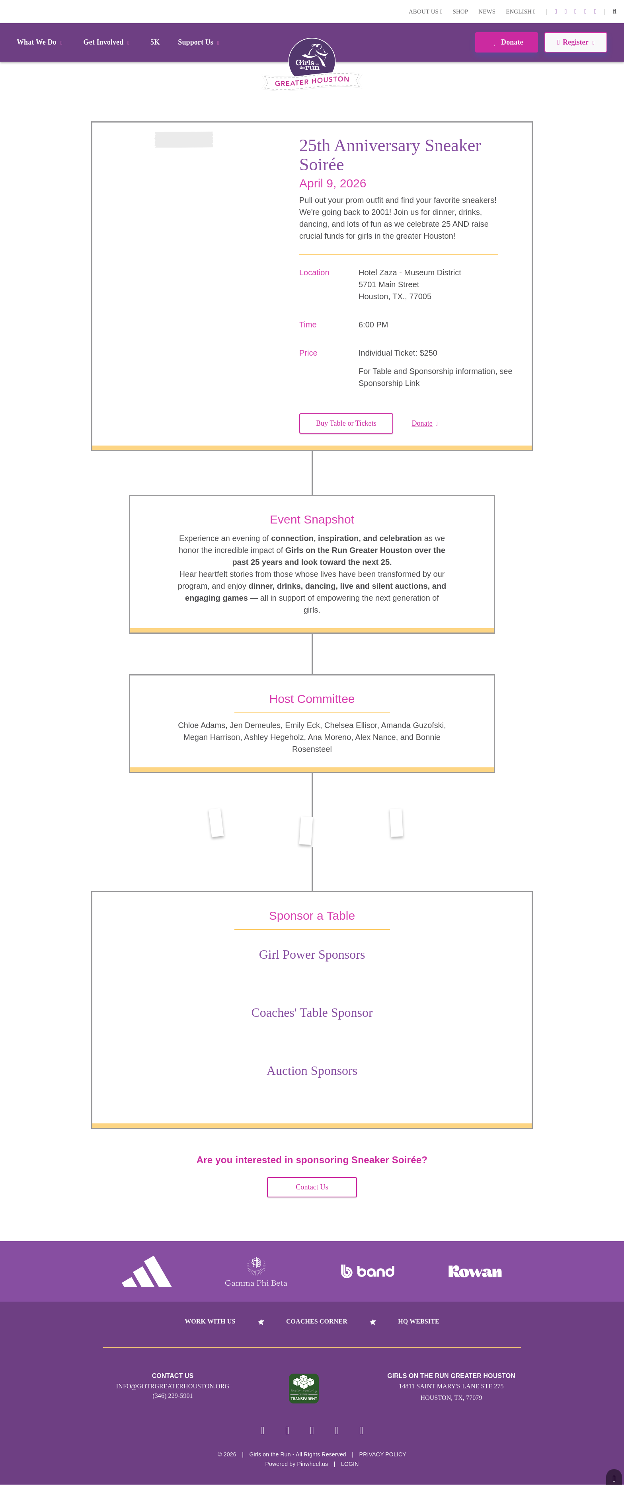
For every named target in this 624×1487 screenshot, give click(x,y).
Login (7, 11)
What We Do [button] (41, 42)
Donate (506, 42)
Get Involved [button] (108, 42)
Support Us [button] (200, 42)
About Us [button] (426, 11)
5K (155, 42)
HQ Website (418, 1321)
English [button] (520, 11)
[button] (614, 11)
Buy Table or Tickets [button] (346, 423)
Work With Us (210, 1321)
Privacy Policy (382, 1457)
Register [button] (575, 42)
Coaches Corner (316, 1321)
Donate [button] (424, 423)
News (486, 11)
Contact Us (312, 1187)
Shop (460, 11)
